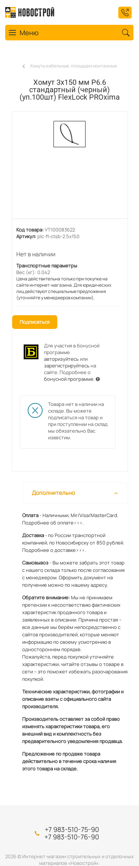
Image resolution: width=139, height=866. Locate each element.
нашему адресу (89, 585)
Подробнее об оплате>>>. (53, 522)
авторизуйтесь (61, 359)
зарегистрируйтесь (66, 365)
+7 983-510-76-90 (71, 836)
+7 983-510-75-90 (72, 829)
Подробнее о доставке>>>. (54, 550)
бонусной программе (69, 379)
